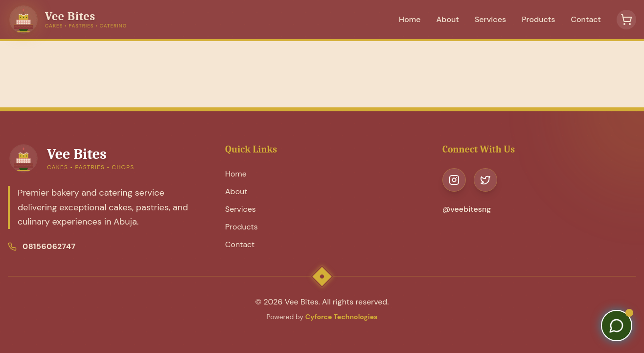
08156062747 (49, 246)
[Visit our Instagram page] (454, 180)
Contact (586, 19)
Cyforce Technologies (341, 316)
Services (490, 19)
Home (409, 19)
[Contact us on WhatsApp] (616, 325)
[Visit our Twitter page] (485, 180)
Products (538, 19)
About (448, 19)
